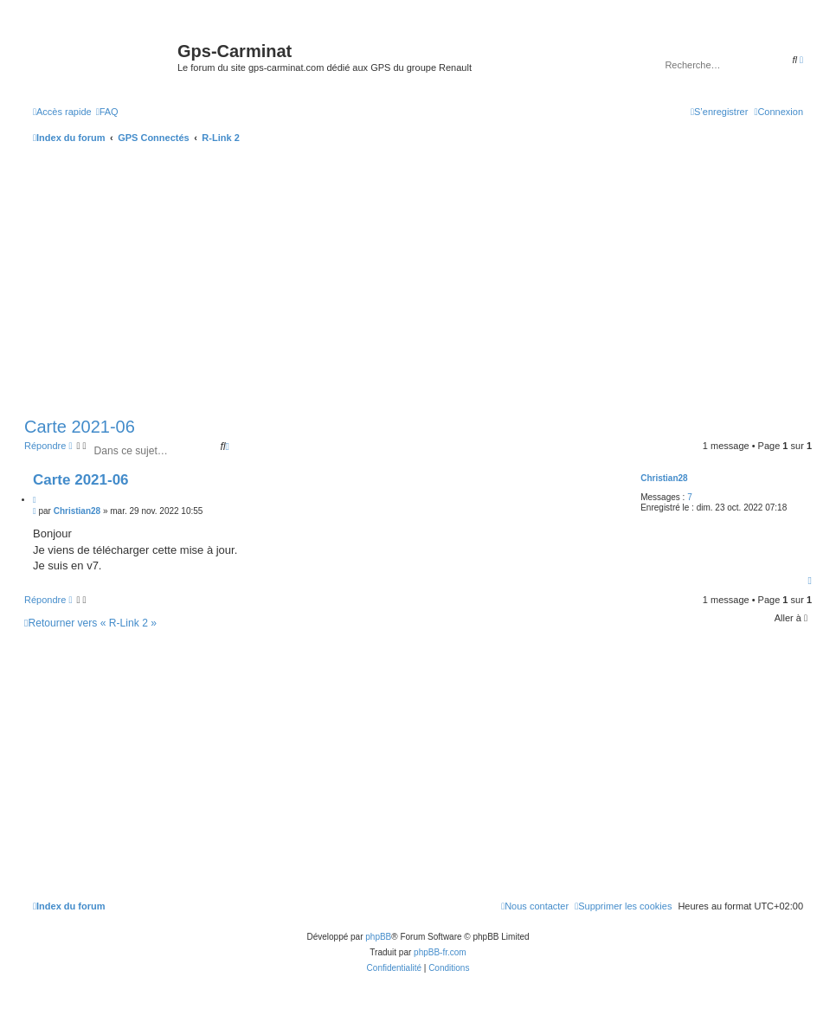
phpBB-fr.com (440, 952)
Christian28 (663, 478)
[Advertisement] (418, 282)
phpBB (378, 937)
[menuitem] (107, 111)
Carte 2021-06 (79, 426)
